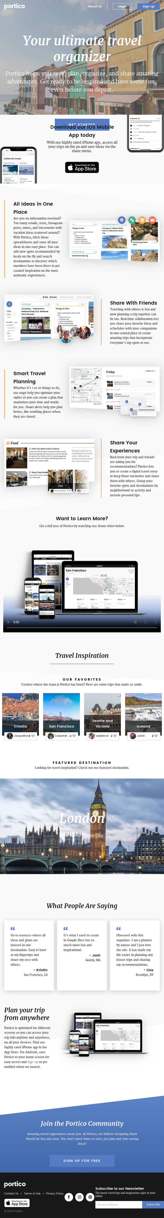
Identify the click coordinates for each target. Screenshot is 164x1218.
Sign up (148, 6)
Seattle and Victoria (102, 723)
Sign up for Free (82, 1161)
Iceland (143, 726)
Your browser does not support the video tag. (82, 584)
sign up (33, 1062)
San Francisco (61, 726)
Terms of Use (32, 1194)
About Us (95, 6)
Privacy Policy (54, 1194)
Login (122, 6)
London (82, 818)
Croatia (20, 726)
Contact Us (12, 1194)
